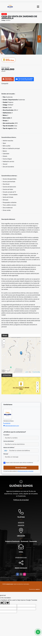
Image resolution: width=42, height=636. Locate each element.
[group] (21, 39)
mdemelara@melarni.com (12, 425)
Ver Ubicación (18, 388)
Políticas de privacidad (21, 500)
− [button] (4, 342)
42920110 (7, 423)
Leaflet (26, 372)
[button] (13, 52)
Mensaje (6, 454)
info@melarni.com (21, 557)
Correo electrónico (8, 441)
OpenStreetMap (36, 372)
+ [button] (4, 339)
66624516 (21, 525)
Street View (8, 59)
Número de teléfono (9, 447)
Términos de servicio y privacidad (25, 471)
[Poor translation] (7, 602)
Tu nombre (6, 435)
